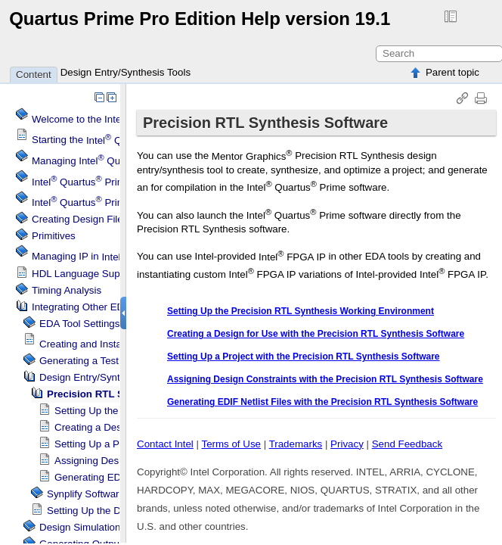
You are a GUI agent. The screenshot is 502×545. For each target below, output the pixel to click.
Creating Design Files (80, 219)
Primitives (54, 235)
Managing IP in (116, 257)
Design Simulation (79, 527)
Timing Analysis (66, 290)
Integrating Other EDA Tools (94, 307)
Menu (95, 182)
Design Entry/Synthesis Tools (125, 72)
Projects (101, 202)
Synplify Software (86, 494)
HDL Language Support (85, 273)
